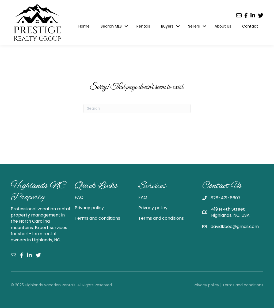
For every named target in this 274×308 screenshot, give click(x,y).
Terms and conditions (97, 218)
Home (84, 26)
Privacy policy (89, 208)
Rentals (143, 26)
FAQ (79, 197)
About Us (223, 26)
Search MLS (111, 26)
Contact (250, 26)
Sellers (194, 26)
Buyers (167, 26)
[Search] (137, 108)
